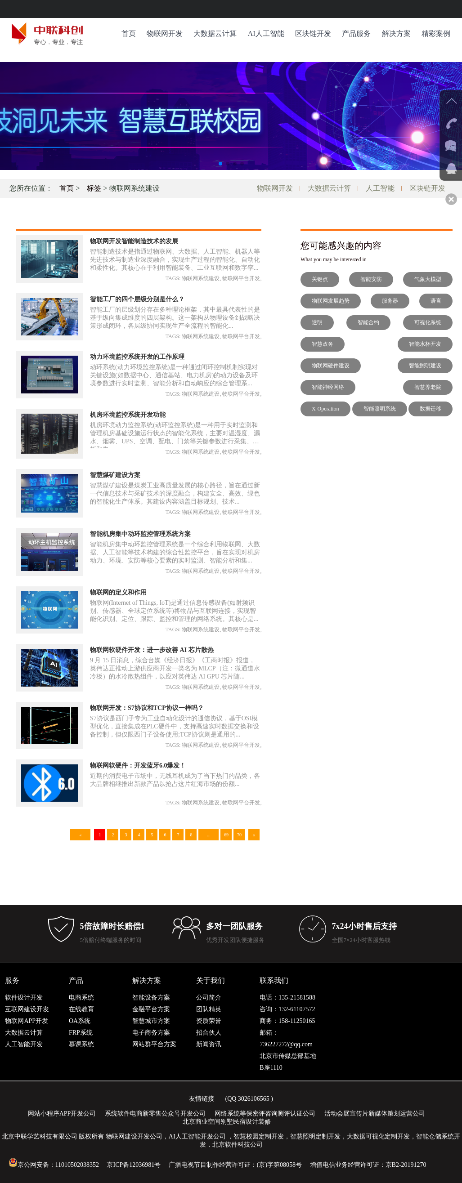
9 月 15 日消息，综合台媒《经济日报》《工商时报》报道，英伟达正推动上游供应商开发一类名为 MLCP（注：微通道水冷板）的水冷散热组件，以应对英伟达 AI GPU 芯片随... (175, 668)
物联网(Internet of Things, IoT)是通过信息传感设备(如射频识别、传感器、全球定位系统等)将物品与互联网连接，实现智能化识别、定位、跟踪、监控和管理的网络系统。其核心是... (174, 610)
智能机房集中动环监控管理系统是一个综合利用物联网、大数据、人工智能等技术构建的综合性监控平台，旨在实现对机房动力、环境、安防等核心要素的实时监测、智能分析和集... (175, 552)
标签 (94, 188)
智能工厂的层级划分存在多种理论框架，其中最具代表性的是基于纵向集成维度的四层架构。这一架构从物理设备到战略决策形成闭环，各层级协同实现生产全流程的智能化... (175, 317)
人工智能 (380, 188)
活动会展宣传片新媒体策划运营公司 (374, 1113)
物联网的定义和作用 (118, 592)
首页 (128, 33)
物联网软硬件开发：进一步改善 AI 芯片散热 (152, 650)
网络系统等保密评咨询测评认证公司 (265, 1113)
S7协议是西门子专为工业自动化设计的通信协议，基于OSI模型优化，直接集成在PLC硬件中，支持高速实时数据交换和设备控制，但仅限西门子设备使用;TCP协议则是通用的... (174, 726)
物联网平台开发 (241, 278)
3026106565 (253, 1098)
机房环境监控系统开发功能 (128, 414)
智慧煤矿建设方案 (115, 475)
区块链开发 (313, 33)
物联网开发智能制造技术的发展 (134, 241)
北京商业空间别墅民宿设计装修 (227, 1121)
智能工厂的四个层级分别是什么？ (137, 299)
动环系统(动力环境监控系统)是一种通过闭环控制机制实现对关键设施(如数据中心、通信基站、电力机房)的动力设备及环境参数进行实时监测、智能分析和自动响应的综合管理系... (174, 375)
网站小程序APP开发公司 (62, 1113)
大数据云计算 (215, 33)
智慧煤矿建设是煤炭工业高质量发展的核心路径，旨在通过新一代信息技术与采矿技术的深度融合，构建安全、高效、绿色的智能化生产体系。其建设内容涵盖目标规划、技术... (175, 493)
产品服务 (356, 33)
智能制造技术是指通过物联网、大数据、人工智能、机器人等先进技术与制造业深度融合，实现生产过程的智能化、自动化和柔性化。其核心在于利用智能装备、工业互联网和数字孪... (175, 259)
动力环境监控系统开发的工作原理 (137, 356)
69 (226, 834)
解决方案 (396, 33)
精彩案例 (436, 33)
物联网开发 (165, 33)
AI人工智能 (266, 33)
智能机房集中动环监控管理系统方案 (140, 534)
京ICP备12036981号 (134, 1164)
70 (239, 834)
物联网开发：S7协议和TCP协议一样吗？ (147, 708)
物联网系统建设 (201, 278)
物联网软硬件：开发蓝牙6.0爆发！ (138, 765)
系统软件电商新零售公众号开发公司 (155, 1113)
